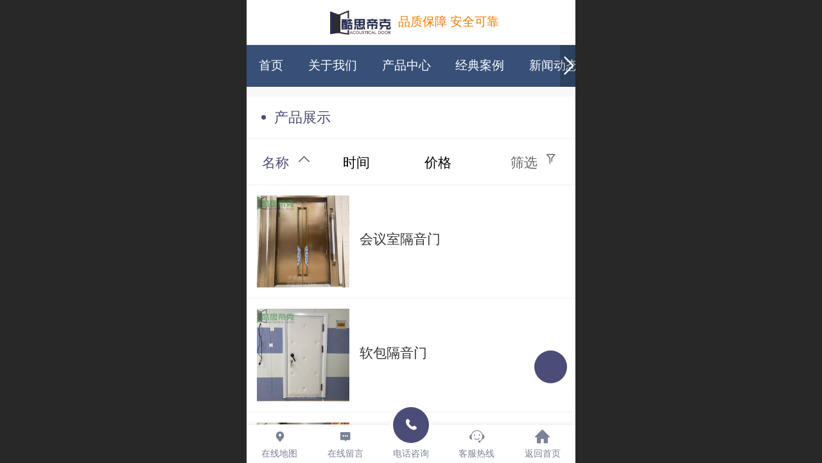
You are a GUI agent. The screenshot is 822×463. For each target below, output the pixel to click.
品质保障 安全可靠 (448, 21)
